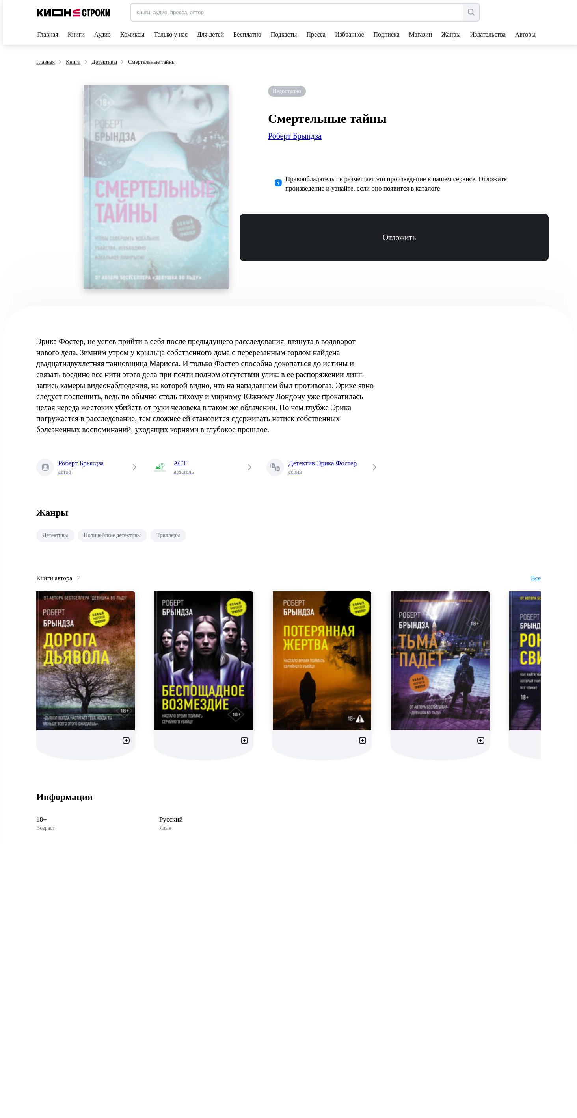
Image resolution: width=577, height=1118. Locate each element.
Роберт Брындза (295, 135)
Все (536, 578)
